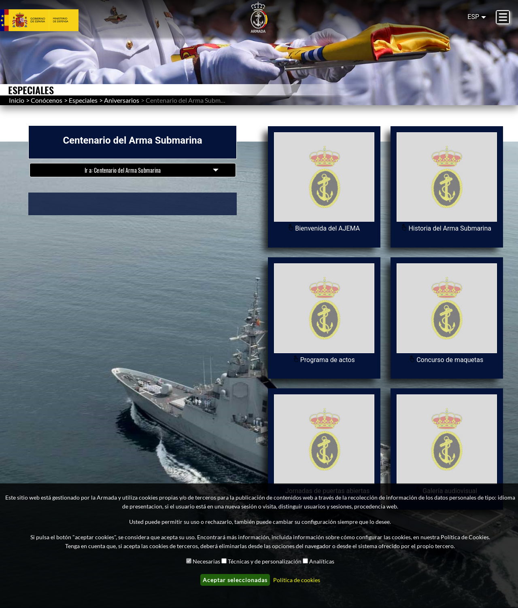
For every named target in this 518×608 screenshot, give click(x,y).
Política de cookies (296, 579)
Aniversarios (121, 100)
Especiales (83, 100)
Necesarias (206, 561)
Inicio (16, 100)
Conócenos (46, 100)
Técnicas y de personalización (264, 561)
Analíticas (321, 561)
